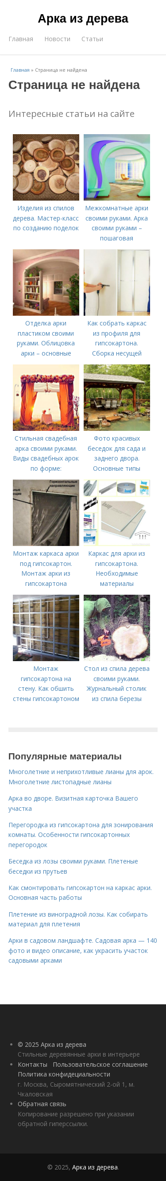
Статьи (92, 39)
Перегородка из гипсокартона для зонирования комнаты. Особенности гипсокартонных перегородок (80, 835)
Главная (20, 39)
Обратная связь (42, 1104)
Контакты (32, 1064)
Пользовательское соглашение (100, 1064)
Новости (57, 39)
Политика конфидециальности (64, 1074)
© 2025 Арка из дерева (52, 1044)
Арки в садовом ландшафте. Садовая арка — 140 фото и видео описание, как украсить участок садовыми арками (82, 950)
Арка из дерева (83, 18)
